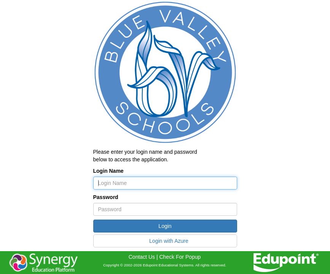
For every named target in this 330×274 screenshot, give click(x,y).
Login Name (108, 171)
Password (105, 197)
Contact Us (142, 257)
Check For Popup (180, 257)
